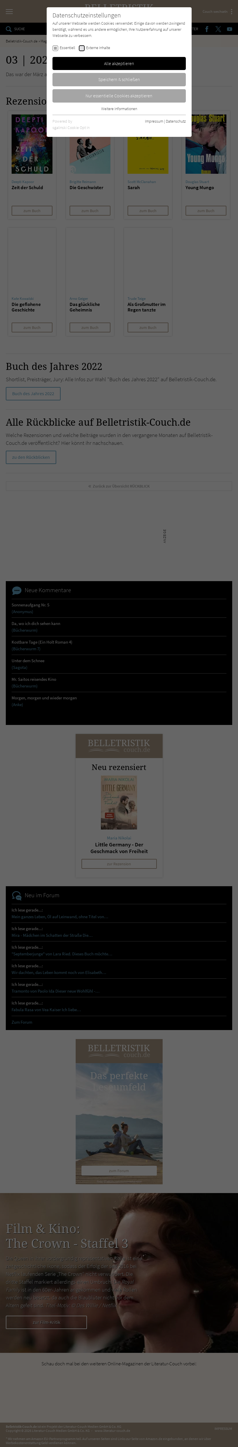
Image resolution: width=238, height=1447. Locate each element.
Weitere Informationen (119, 108)
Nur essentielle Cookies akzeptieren (119, 96)
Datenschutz (176, 121)
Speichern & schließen (119, 79)
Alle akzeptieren (119, 63)
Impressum (154, 121)
